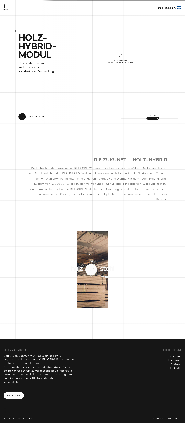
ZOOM (153, 116)
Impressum (9, 419)
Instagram (174, 360)
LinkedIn (175, 368)
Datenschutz (25, 419)
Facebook (175, 356)
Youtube (175, 364)
